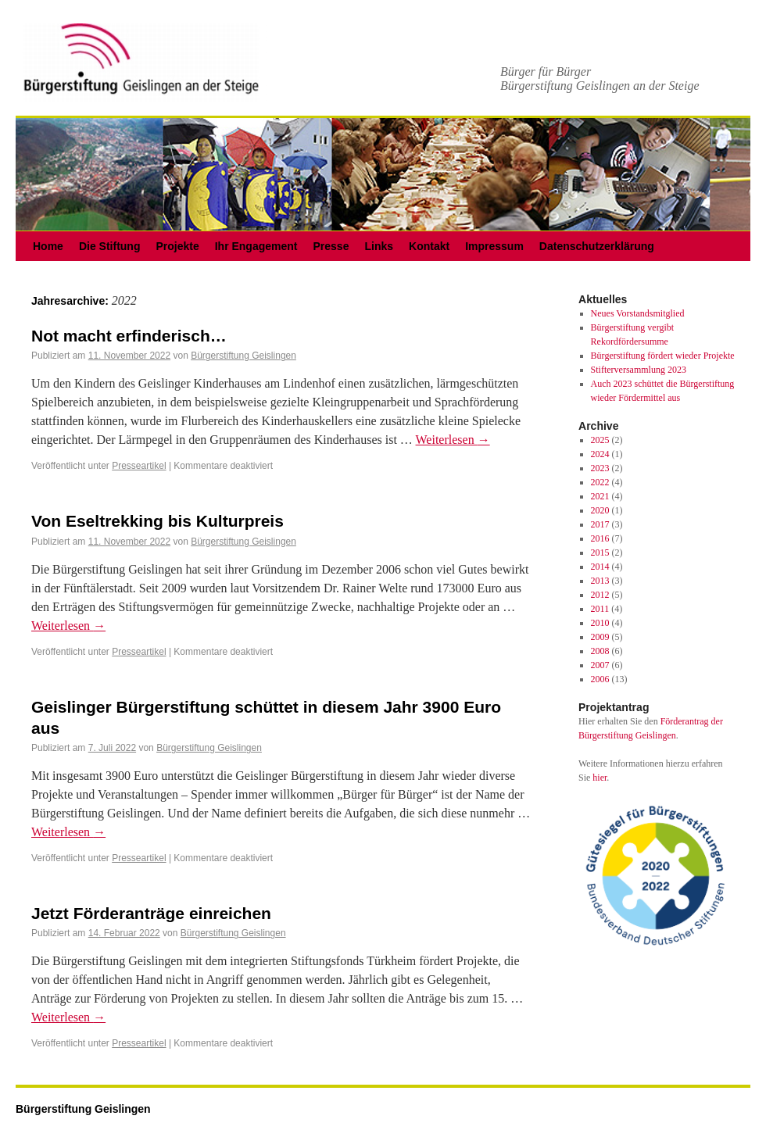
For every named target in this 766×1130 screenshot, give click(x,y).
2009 (600, 636)
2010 (600, 622)
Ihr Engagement (256, 246)
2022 (600, 482)
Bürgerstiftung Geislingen (243, 355)
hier (599, 777)
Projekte (177, 246)
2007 (600, 665)
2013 (600, 580)
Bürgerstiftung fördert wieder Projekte (663, 355)
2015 (600, 552)
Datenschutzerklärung (596, 246)
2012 (600, 594)
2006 (600, 679)
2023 (600, 468)
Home (48, 246)
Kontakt (429, 246)
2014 (600, 566)
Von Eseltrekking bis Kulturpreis (157, 521)
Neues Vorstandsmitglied (638, 313)
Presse (331, 246)
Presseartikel (139, 465)
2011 (600, 608)
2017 (600, 524)
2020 (600, 510)
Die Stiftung (110, 246)
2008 (600, 650)
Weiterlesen (453, 439)
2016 (600, 538)
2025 (600, 439)
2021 (600, 496)
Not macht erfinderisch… (129, 336)
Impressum (494, 246)
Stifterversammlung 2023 (638, 369)
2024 (600, 454)
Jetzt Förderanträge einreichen (151, 913)
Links (378, 246)
